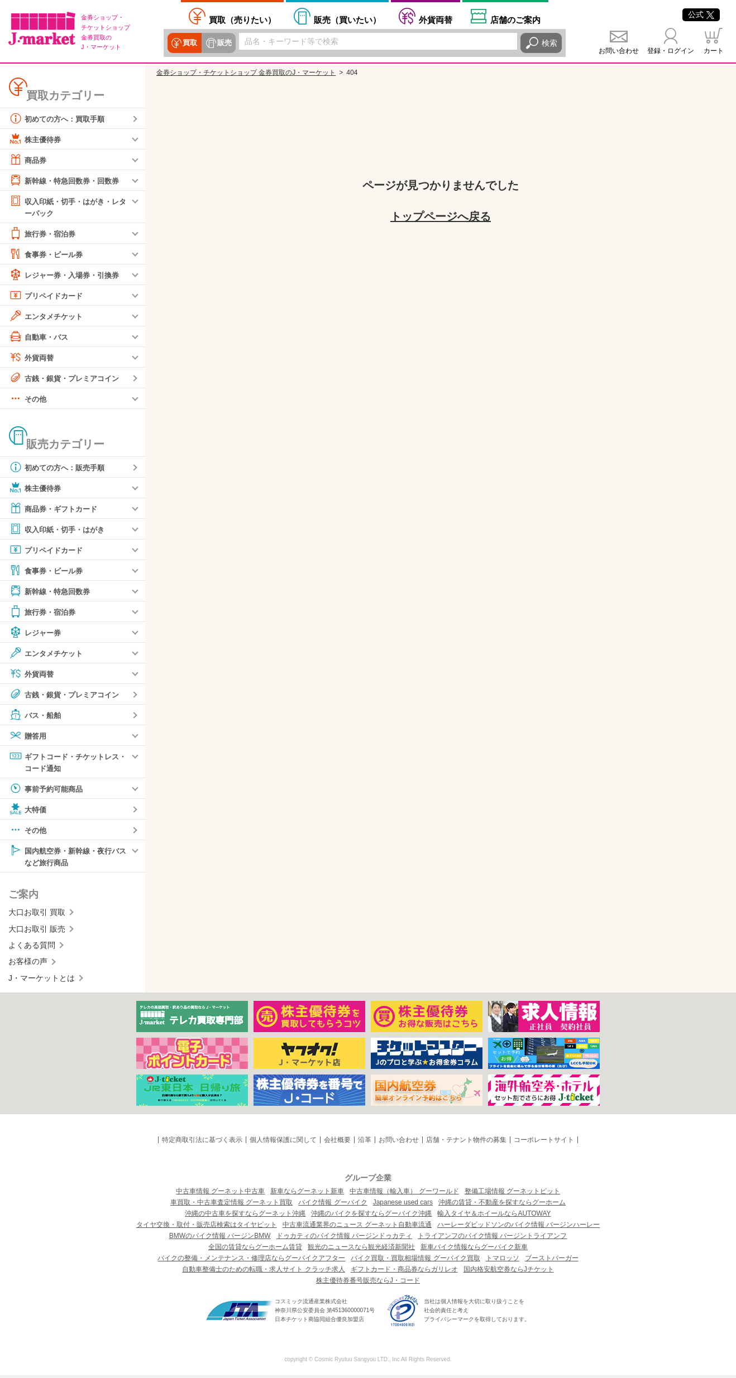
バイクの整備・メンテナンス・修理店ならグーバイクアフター (251, 1261)
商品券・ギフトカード (56, 508)
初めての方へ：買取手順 (60, 118)
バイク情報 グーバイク (332, 1205)
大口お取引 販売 (36, 931)
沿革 (364, 1142)
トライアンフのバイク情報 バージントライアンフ (492, 1238)
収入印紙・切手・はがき (60, 529)
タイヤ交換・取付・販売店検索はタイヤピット (206, 1227)
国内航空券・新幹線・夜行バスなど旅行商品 (67, 857)
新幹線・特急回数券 (52, 591)
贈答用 (28, 736)
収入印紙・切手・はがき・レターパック (67, 206)
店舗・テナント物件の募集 (466, 1142)
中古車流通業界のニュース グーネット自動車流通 (357, 1227)
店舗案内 (515, 20)
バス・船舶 (36, 715)
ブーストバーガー (552, 1261)
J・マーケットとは (41, 980)
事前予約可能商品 (48, 790)
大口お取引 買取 (36, 914)
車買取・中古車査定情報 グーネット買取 (231, 1205)
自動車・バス (40, 337)
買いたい (347, 20)
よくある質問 (31, 947)
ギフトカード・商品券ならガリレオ (404, 1272)
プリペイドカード (48, 295)
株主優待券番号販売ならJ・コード (368, 1283)
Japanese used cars (403, 1205)
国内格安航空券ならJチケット (508, 1272)
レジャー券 (36, 632)
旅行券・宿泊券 (44, 233)
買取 (190, 42)
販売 (223, 42)
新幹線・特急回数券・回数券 (67, 180)
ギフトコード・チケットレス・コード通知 (63, 762)
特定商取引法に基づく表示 (202, 1142)
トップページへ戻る (440, 216)
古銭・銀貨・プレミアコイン (67, 378)
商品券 (28, 159)
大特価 (28, 810)
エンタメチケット (48, 316)
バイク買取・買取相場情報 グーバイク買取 (415, 1261)
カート (714, 51)
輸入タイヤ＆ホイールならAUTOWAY (494, 1216)
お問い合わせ (619, 51)
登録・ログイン (670, 51)
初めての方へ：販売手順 (60, 467)
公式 (701, 14)
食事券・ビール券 (48, 254)
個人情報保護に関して (283, 1142)
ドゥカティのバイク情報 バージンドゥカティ (344, 1238)
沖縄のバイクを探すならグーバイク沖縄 (371, 1216)
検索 (549, 42)
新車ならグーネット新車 (307, 1194)
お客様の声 (27, 963)
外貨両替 (435, 20)
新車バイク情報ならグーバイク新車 (474, 1250)
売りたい (242, 20)
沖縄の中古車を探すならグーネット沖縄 (245, 1216)
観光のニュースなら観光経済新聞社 (361, 1250)
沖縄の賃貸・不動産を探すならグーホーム (502, 1205)
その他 (28, 399)
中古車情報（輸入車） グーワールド (404, 1194)
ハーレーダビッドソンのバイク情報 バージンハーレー (518, 1227)
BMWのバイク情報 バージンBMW (220, 1238)
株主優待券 (36, 139)
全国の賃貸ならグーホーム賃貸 (255, 1250)
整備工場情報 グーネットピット (512, 1194)
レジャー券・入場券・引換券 (67, 275)
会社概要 (337, 1142)
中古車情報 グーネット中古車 (220, 1194)
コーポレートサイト (544, 1142)
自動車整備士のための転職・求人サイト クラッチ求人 (263, 1272)
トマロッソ (502, 1261)
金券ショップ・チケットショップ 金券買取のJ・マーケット (246, 72)
